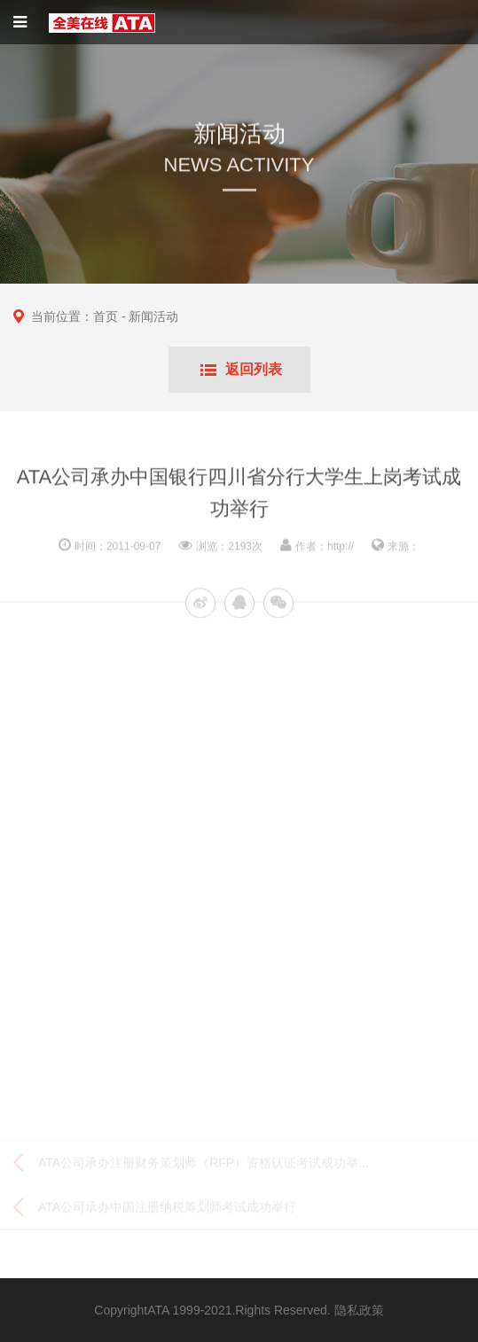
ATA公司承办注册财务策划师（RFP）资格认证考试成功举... (203, 1165)
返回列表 (253, 369)
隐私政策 (359, 1310)
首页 (105, 316)
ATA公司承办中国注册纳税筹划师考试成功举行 (167, 1209)
